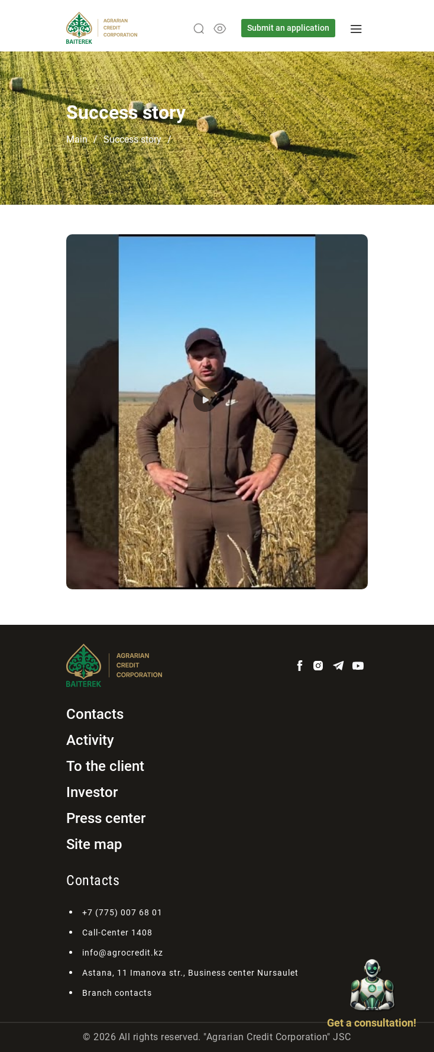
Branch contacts (117, 993)
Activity (90, 740)
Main (77, 139)
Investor (92, 792)
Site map (94, 844)
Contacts (95, 714)
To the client (105, 766)
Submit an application (288, 28)
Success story (132, 139)
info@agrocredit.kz (122, 952)
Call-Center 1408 (117, 932)
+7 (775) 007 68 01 (122, 912)
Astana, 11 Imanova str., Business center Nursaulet (190, 972)
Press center (105, 818)
